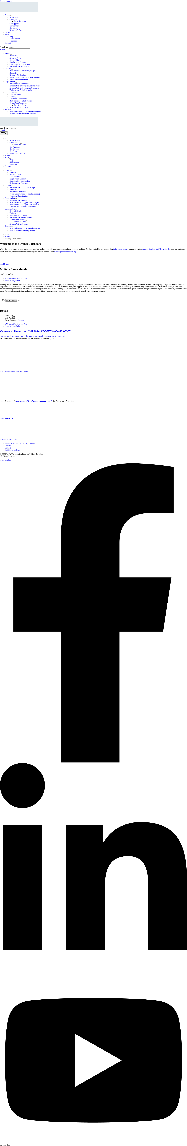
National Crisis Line (8, 439)
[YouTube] (93, 1143)
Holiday (21, 320)
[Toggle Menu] (10, 15)
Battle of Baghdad (12, 280)
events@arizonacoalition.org (65, 252)
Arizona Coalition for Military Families (156, 249)
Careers (8, 446)
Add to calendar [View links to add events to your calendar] (11, 300)
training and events (120, 249)
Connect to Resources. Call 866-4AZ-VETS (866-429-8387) (36, 331)
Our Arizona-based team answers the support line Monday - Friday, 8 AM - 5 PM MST (33, 336)
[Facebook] (93, 762)
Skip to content (6, 1)
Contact (8, 448)
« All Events (4, 264)
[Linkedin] (93, 976)
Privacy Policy (5, 460)
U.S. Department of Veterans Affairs (14, 372)
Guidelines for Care (12, 450)
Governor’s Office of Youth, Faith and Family (34, 401)
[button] (2, 50)
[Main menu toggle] (4, 133)
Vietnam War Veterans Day (16, 278)
